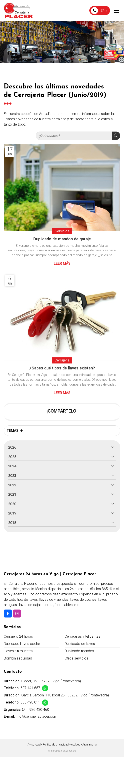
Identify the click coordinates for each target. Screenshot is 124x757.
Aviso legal (34, 744)
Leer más (62, 263)
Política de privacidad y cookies (61, 744)
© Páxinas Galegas (62, 751)
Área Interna (89, 744)
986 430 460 (39, 709)
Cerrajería (62, 360)
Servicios (62, 231)
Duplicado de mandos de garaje (62, 239)
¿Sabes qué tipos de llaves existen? (62, 368)
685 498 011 (30, 702)
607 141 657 (30, 688)
